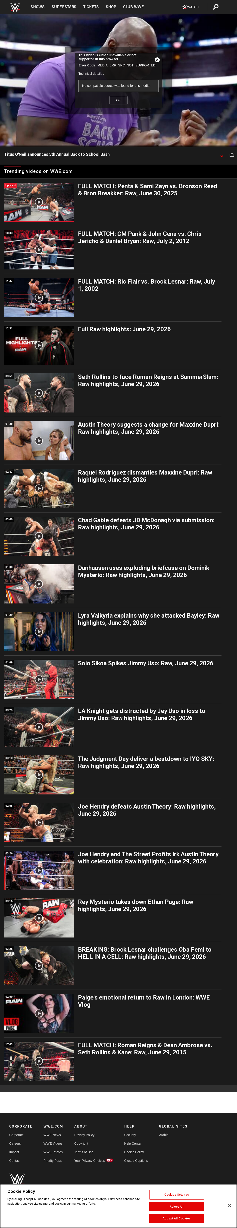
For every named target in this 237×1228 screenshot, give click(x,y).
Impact (14, 1152)
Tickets (91, 7)
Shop (111, 7)
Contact (14, 1160)
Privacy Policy (84, 1135)
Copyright (81, 1143)
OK (118, 100)
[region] (118, 1206)
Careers (15, 1143)
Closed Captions (136, 1160)
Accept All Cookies (176, 1218)
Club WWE (133, 7)
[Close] (230, 1205)
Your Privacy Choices (89, 1160)
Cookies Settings (176, 1194)
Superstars (64, 7)
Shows (38, 7)
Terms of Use (83, 1152)
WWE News (52, 1135)
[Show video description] (222, 155)
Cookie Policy (134, 1152)
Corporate (16, 1135)
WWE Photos (53, 1152)
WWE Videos (53, 1143)
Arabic (163, 1135)
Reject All (177, 1206)
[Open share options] (232, 155)
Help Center (133, 1143)
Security (130, 1135)
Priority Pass (53, 1160)
